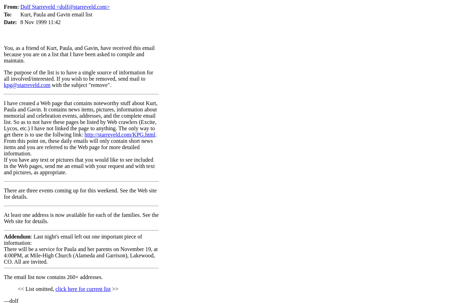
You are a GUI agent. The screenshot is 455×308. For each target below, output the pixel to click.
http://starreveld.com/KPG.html (120, 135)
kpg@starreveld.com (27, 85)
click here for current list (83, 289)
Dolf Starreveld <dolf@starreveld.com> (65, 7)
